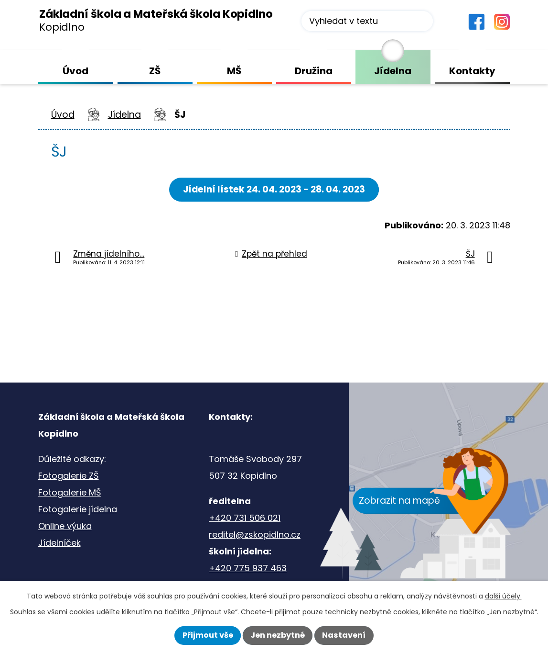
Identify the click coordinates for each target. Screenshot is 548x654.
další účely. (503, 596)
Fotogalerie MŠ (69, 492)
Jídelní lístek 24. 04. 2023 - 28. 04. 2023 (274, 189)
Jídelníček (59, 543)
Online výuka (65, 526)
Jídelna (124, 114)
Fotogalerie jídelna (77, 509)
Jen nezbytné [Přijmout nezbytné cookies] (277, 635)
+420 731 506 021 (244, 518)
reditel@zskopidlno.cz (255, 535)
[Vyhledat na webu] (367, 21)
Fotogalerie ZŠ (68, 476)
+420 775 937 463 (248, 568)
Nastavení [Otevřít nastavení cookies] (343, 635)
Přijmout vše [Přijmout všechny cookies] (208, 635)
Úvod (63, 114)
